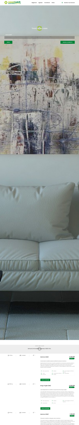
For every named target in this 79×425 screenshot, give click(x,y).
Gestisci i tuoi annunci (69, 2)
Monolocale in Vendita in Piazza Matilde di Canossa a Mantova (53, 361)
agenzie (40, 2)
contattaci (47, 2)
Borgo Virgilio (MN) (45, 385)
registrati (34, 2)
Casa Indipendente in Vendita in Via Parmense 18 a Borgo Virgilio (53, 389)
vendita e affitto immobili (39, 345)
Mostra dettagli (45, 380)
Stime (53, 2)
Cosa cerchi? (8, 34)
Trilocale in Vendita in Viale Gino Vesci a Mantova (50, 418)
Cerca (8, 42)
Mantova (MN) (44, 357)
